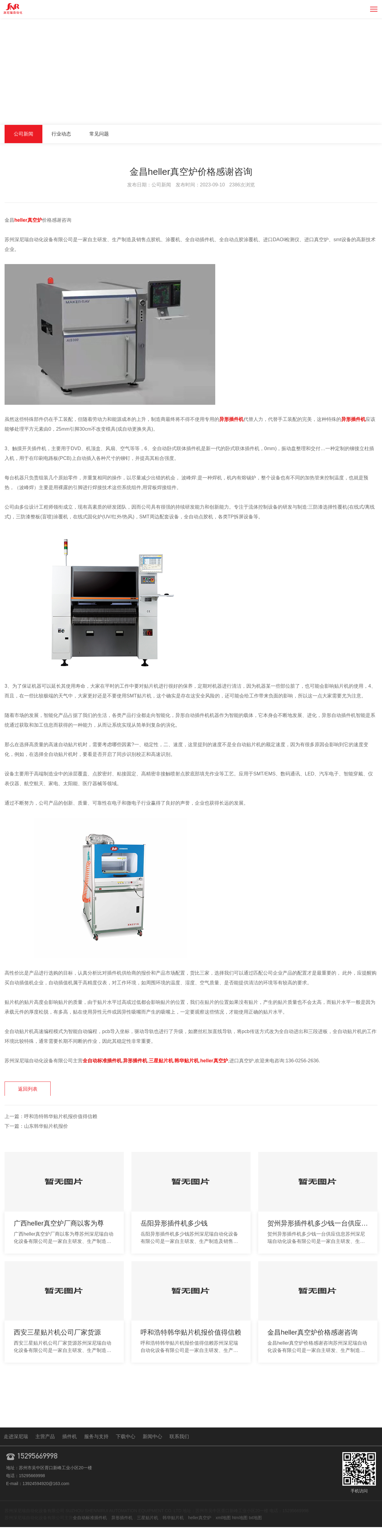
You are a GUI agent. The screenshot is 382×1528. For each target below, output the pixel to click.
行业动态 (61, 133)
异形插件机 (122, 1518)
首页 (319, 112)
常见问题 (99, 133)
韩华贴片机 (173, 1518)
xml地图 (223, 1518)
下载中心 (125, 1437)
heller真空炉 (199, 1518)
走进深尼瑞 (16, 1437)
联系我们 (179, 1437)
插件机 (69, 1437)
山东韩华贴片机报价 (46, 1127)
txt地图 (255, 1518)
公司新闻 (364, 112)
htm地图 (240, 1518)
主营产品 (45, 1437)
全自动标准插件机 (90, 1518)
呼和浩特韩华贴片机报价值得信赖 (60, 1117)
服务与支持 (96, 1437)
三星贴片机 (147, 1518)
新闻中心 (339, 112)
